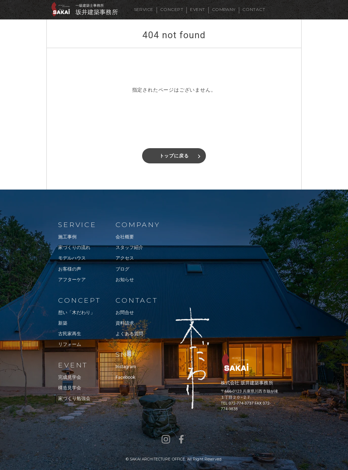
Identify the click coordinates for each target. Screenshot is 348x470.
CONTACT (253, 9)
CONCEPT (171, 9)
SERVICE (143, 9)
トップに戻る (174, 155)
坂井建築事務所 (96, 12)
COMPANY (224, 9)
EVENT (197, 9)
